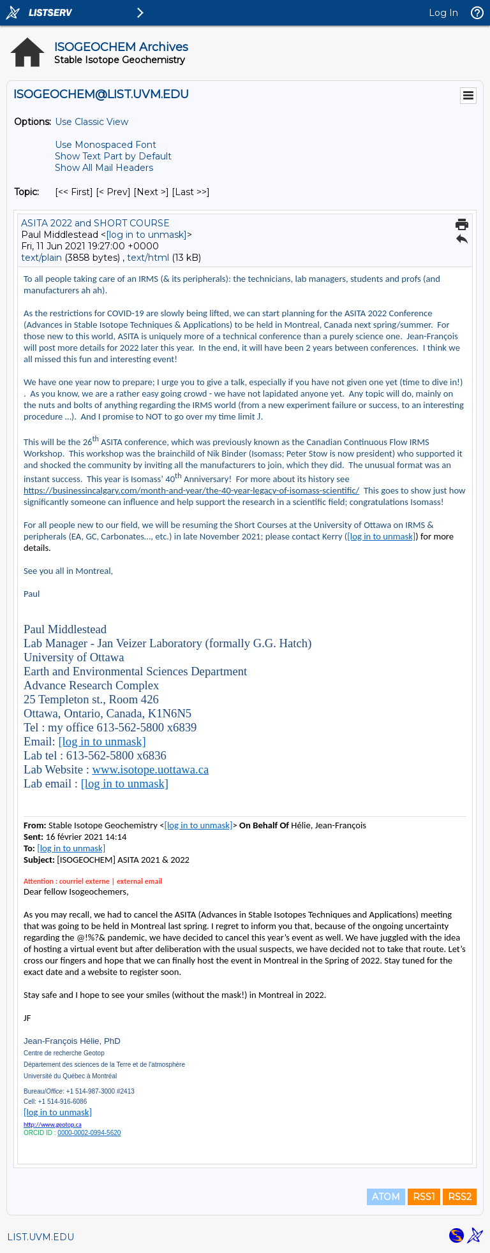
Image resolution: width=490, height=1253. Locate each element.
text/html (148, 257)
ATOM (386, 1197)
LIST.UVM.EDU (40, 1237)
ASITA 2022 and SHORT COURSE (95, 223)
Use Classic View (91, 122)
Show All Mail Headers (104, 167)
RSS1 (424, 1197)
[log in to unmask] (146, 234)
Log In (443, 12)
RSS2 (459, 1197)
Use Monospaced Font (105, 144)
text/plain (41, 257)
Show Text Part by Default (113, 156)
